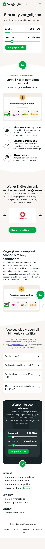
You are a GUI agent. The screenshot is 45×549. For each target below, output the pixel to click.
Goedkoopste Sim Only (16, 502)
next (40, 215)
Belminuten (22, 37)
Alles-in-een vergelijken (16, 480)
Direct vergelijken (20, 230)
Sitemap (39, 529)
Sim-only (8, 495)
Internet (7, 473)
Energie (7, 508)
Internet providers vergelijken (19, 477)
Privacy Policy (26, 531)
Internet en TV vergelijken (17, 484)
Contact (6, 529)
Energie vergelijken (14, 512)
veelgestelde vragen (17, 344)
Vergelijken (13, 47)
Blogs (16, 529)
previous (4, 215)
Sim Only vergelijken (15, 498)
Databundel (22, 29)
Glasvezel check (18, 488)
